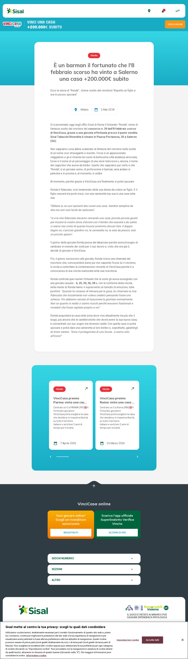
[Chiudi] (182, 640)
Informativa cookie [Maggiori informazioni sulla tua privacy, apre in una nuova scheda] (36, 655)
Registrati (71, 532)
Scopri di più (117, 532)
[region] (94, 640)
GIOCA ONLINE (175, 24)
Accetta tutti (152, 640)
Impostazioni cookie (128, 640)
